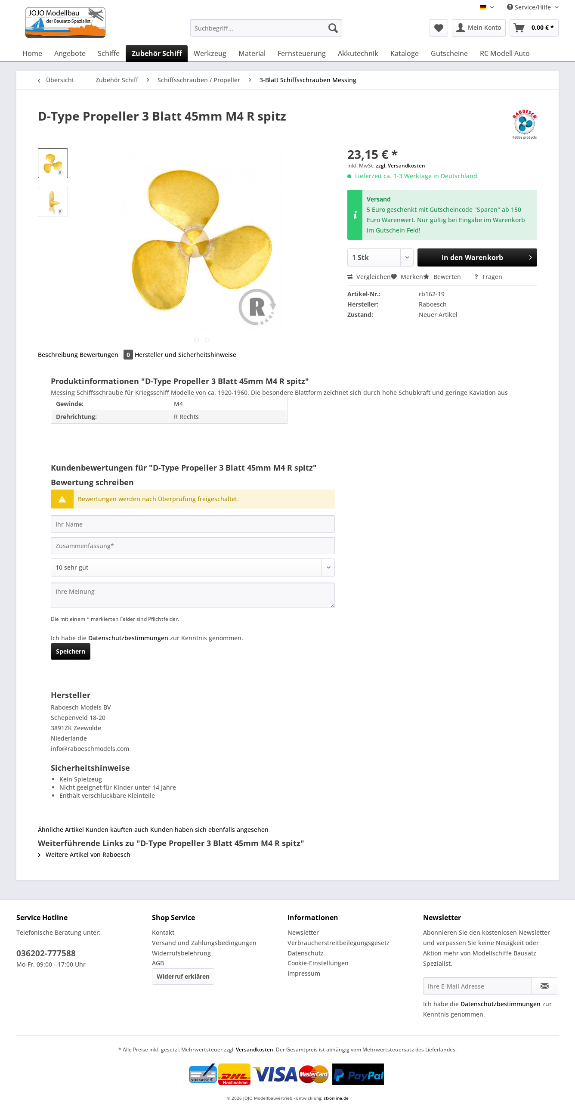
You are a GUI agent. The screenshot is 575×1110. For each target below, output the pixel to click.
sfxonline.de (336, 1098)
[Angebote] (70, 53)
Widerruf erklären (183, 976)
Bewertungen (107, 354)
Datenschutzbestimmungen (128, 638)
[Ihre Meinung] (193, 595)
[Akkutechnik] (358, 53)
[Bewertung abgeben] (193, 567)
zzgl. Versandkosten (400, 165)
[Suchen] (333, 28)
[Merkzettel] (439, 28)
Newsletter (303, 932)
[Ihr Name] (193, 524)
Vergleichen (369, 277)
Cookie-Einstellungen (318, 963)
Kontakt (163, 932)
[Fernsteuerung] (302, 53)
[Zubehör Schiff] (157, 53)
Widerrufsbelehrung (181, 953)
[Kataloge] (404, 53)
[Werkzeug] (210, 53)
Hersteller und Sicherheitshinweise (185, 354)
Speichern (70, 651)
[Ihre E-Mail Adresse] (477, 986)
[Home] (32, 53)
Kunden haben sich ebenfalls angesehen (209, 829)
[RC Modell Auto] (505, 53)
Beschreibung (58, 354)
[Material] (252, 53)
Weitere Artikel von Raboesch (84, 854)
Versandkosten (254, 1049)
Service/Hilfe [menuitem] (530, 7)
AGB (158, 963)
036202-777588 (46, 953)
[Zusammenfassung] (193, 545)
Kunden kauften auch (117, 829)
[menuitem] (266, 32)
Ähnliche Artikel (61, 829)
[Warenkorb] (534, 28)
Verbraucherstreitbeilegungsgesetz (339, 943)
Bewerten (443, 277)
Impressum (304, 973)
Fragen (487, 277)
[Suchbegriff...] (266, 28)
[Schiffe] (109, 53)
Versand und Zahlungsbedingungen (204, 943)
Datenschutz (306, 953)
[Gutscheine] (449, 53)
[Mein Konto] (479, 28)
